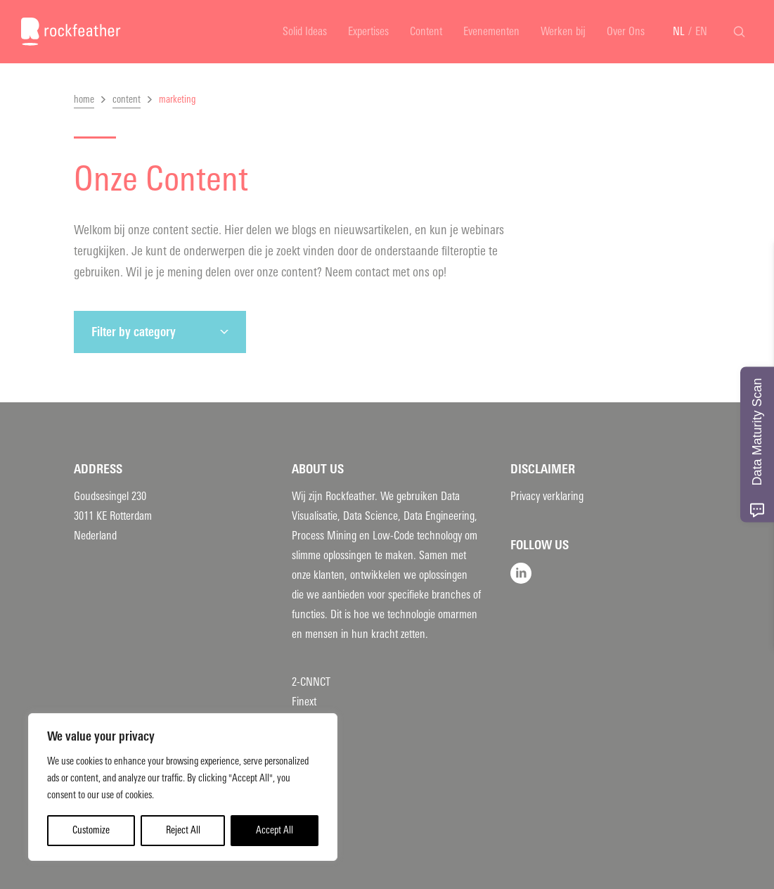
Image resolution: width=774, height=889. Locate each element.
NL (679, 31)
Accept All (274, 830)
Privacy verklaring (546, 496)
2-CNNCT (311, 682)
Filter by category (133, 332)
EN (701, 31)
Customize (91, 830)
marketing (177, 99)
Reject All (183, 830)
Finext (304, 701)
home (84, 99)
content (126, 99)
